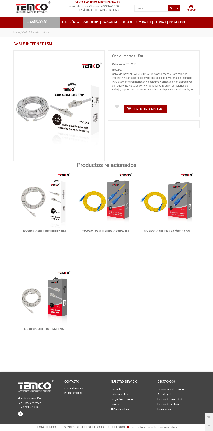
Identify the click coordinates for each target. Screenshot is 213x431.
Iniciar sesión (164, 409)
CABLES (27, 32)
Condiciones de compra (171, 389)
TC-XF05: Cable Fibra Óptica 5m (167, 231)
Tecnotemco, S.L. (49, 427)
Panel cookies (120, 409)
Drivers (115, 404)
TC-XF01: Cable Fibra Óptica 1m (105, 231)
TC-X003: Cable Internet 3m (44, 329)
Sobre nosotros (120, 394)
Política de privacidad (169, 399)
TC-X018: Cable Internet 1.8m (44, 231)
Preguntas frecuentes (123, 399)
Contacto (116, 389)
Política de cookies (168, 404)
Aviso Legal (164, 394)
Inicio (16, 32)
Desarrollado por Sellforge (101, 427)
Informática (42, 32)
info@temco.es (73, 392)
